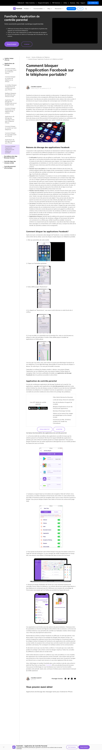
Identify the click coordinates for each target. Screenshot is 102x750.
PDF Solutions (57, 3)
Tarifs (80, 8)
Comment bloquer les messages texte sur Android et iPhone (10, 71)
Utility (66, 3)
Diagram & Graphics (44, 3)
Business (72, 3)
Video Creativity (31, 3)
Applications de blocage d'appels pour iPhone (10, 141)
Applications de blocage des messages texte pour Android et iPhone (9, 120)
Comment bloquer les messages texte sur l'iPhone (10, 134)
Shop (77, 3)
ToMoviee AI (20, 3)
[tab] (10, 59)
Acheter (27, 44)
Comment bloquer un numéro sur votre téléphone (10, 128)
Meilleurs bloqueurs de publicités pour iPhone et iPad (10, 94)
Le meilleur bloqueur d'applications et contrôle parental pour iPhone (11, 87)
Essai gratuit (11, 44)
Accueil (28, 57)
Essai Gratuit (71, 8)
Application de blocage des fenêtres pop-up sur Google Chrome (11, 102)
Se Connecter (93, 3)
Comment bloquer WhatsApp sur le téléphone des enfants (10, 110)
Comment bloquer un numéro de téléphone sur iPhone (10, 79)
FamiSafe (48, 665)
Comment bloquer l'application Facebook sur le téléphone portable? (10, 150)
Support (83, 3)
